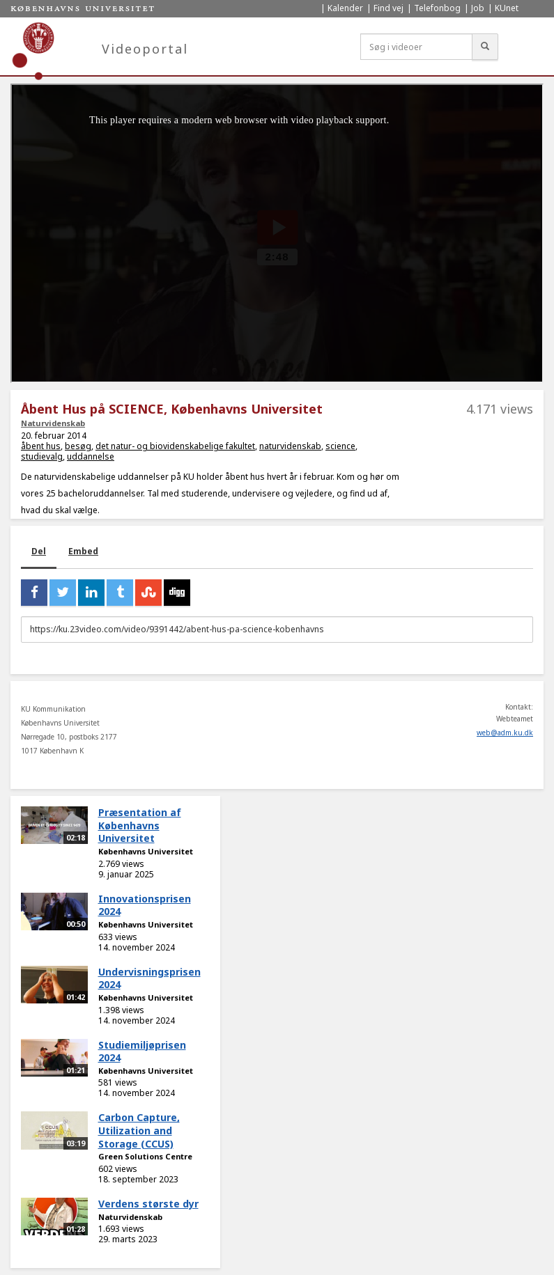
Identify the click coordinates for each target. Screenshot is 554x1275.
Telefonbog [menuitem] (437, 8)
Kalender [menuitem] (345, 8)
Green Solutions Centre (145, 1156)
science (340, 446)
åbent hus (41, 446)
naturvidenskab (290, 446)
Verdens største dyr (148, 1203)
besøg (78, 446)
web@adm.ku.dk (505, 732)
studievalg (42, 456)
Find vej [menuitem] (388, 8)
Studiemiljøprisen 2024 (142, 1051)
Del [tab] (38, 551)
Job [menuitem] (477, 8)
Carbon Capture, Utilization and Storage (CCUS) (139, 1130)
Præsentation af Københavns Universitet (139, 825)
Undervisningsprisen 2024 (149, 978)
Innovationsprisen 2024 (144, 905)
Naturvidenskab (53, 423)
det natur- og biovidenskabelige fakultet (175, 446)
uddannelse (90, 456)
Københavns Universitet (145, 851)
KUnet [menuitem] (506, 8)
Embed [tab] (83, 551)
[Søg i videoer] (416, 46)
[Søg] (485, 46)
